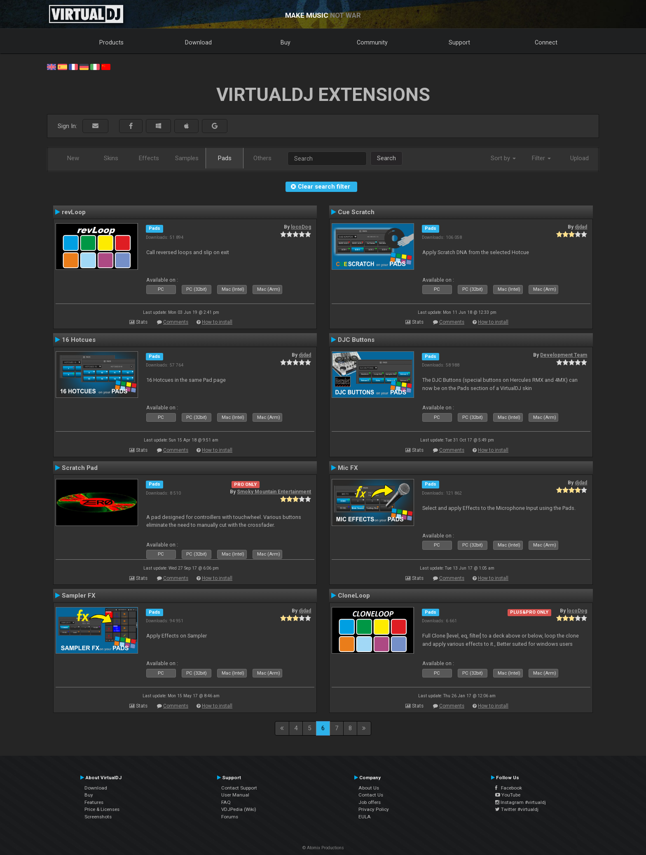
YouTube (507, 795)
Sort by (503, 158)
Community (372, 42)
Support (459, 42)
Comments (175, 322)
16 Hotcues (79, 339)
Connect (546, 42)
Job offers (369, 802)
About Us (368, 788)
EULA (364, 817)
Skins (111, 158)
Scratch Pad (80, 468)
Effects (149, 158)
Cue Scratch (356, 212)
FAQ (226, 802)
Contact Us (370, 795)
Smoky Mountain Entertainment (274, 492)
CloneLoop (354, 595)
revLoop (74, 212)
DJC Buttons (356, 339)
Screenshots (98, 817)
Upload (579, 158)
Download (198, 42)
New (73, 158)
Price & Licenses (101, 809)
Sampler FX (79, 595)
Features (93, 802)
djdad (581, 227)
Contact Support (239, 788)
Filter (541, 158)
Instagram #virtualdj (520, 802)
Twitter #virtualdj (516, 809)
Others (262, 158)
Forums (229, 817)
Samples (187, 158)
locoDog (301, 227)
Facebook (508, 788)
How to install (217, 322)
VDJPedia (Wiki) (238, 809)
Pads (225, 158)
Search (386, 158)
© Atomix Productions (323, 847)
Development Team (563, 355)
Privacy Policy (373, 809)
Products (111, 42)
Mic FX (348, 468)
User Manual (235, 795)
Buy (285, 42)
